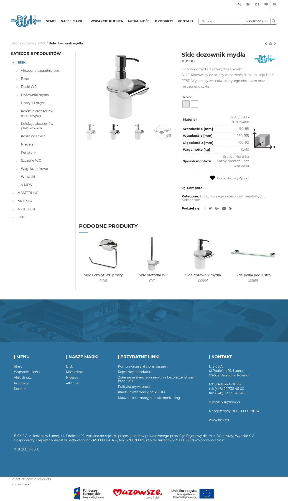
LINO (21, 217)
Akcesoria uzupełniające (40, 71)
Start (18, 366)
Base (25, 79)
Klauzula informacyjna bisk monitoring (149, 398)
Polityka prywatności (134, 387)
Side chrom (191, 200)
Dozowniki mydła (35, 95)
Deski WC (29, 87)
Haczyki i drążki (33, 103)
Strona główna (22, 43)
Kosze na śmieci (33, 136)
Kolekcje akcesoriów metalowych (236, 196)
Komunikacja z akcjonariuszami (143, 366)
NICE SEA (25, 201)
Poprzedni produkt (266, 43)
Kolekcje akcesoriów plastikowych (37, 126)
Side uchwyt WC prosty (103, 275)
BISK (42, 43)
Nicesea (72, 377)
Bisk (69, 366)
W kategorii (254, 21)
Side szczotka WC (153, 275)
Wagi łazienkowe (34, 169)
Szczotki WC (31, 160)
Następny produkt (275, 43)
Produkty (21, 383)
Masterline (74, 372)
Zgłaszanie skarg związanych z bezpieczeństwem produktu (157, 379)
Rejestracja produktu (134, 372)
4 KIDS (26, 185)
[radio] (186, 104)
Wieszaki (28, 177)
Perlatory (28, 153)
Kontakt (20, 389)
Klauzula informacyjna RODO (141, 392)
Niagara (27, 144)
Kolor (187, 97)
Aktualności (23, 377)
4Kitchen (73, 383)
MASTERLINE (28, 193)
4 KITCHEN (26, 209)
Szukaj (273, 21)
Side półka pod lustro (253, 275)
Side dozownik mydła (203, 275)
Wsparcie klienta (27, 372)
